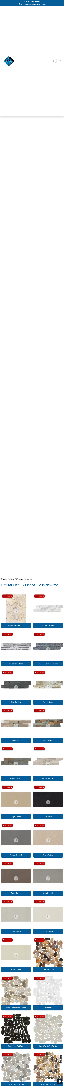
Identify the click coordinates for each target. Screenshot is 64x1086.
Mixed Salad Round (48, 1084)
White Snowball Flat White (16, 1008)
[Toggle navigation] (60, 61)
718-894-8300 (35, 1)
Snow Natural (48, 931)
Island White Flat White (48, 1046)
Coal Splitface (16, 702)
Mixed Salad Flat (48, 969)
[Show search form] (54, 61)
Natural (19, 579)
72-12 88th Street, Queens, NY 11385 (33, 4)
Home (3, 579)
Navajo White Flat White (16, 1084)
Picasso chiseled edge (16, 626)
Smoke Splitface (48, 626)
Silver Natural (16, 931)
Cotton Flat (48, 1008)
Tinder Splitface (16, 740)
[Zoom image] (16, 611)
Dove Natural (16, 893)
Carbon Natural (16, 855)
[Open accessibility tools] (59, 1081)
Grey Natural (48, 893)
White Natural (16, 969)
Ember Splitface (48, 740)
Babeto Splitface (48, 778)
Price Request (7, 596)
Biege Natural (16, 817)
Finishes (11, 579)
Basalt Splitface (16, 778)
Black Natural (48, 817)
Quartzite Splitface (16, 664)
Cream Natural (48, 855)
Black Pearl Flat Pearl (16, 1046)
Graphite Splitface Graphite (48, 664)
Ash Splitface (48, 702)
